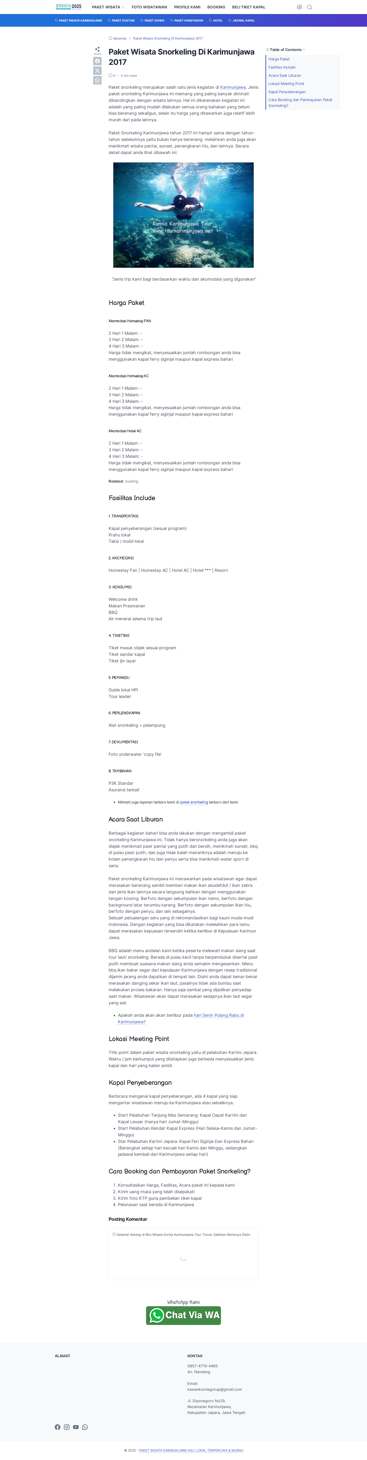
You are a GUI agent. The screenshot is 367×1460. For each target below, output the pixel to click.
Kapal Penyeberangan (286, 91)
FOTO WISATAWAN (149, 7)
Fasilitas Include (281, 67)
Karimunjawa (233, 87)
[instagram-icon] (67, 1427)
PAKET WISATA (106, 7)
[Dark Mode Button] (299, 7)
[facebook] (97, 61)
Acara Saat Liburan (284, 75)
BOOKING (216, 7)
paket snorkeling (194, 802)
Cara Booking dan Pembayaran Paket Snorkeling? (300, 102)
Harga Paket (279, 59)
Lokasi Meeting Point (286, 83)
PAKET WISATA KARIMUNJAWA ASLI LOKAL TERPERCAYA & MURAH (191, 1450)
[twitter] (97, 70)
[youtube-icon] (76, 1427)
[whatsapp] (97, 80)
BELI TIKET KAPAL (248, 7)
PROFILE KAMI (187, 7)
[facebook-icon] (57, 1427)
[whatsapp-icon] (85, 1427)
